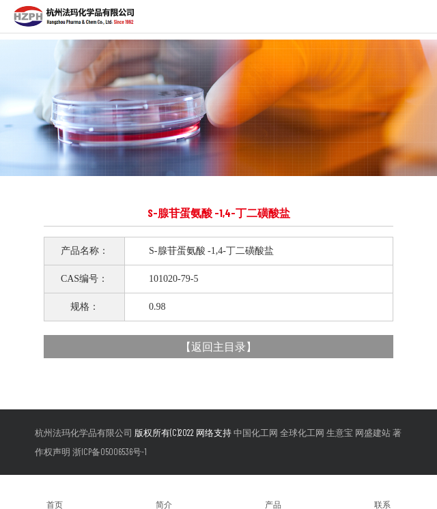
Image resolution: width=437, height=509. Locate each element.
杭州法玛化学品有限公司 (83, 432)
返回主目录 (218, 346)
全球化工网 (302, 432)
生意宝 (339, 432)
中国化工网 (256, 432)
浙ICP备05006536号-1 (109, 451)
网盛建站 (373, 432)
